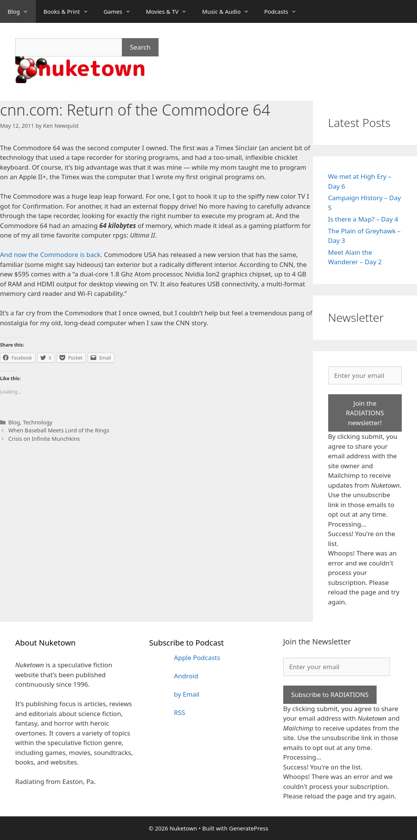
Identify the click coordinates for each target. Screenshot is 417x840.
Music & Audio (229, 11)
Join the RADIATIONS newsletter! (365, 413)
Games (121, 11)
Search (140, 47)
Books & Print (69, 11)
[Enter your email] (365, 375)
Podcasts (284, 11)
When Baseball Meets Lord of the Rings (58, 430)
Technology (37, 422)
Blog (22, 11)
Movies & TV (170, 11)
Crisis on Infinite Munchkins (44, 438)
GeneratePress (248, 828)
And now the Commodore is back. (51, 254)
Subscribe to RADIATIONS (330, 694)
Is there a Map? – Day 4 (363, 219)
